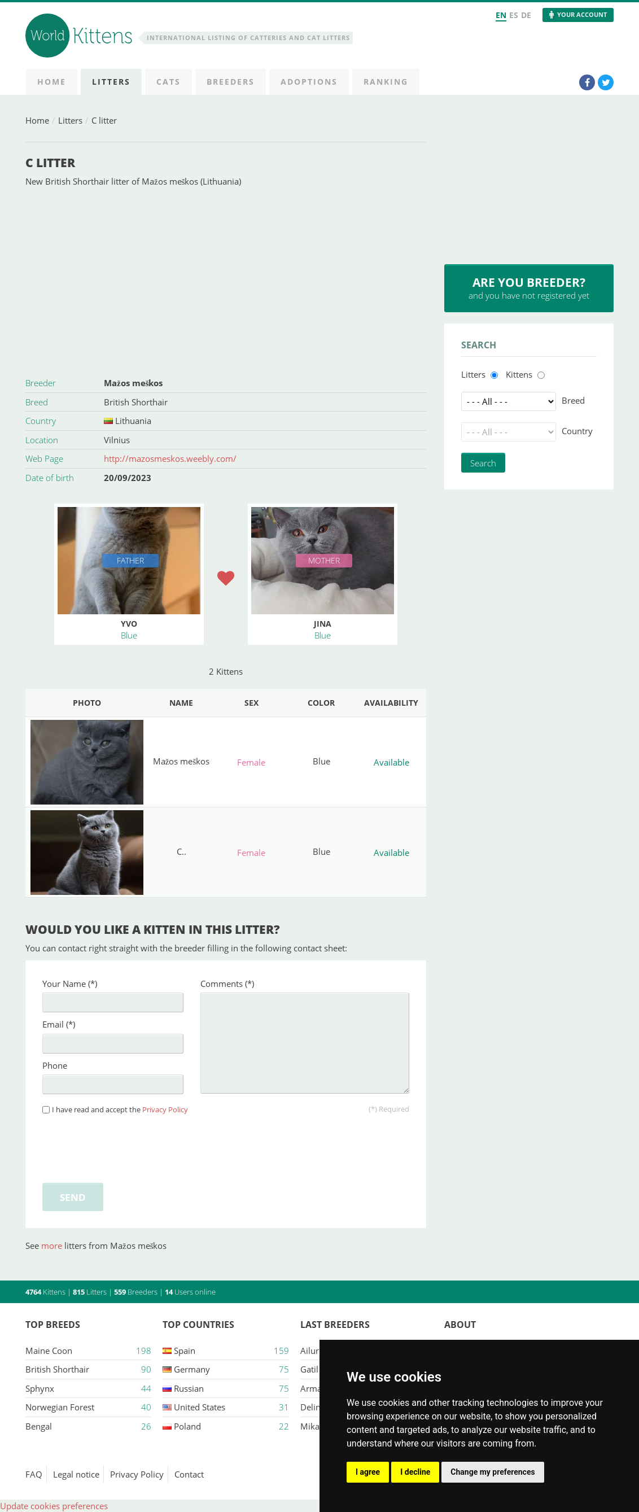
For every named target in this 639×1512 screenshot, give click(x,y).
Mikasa (314, 1426)
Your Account (582, 14)
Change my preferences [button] (492, 1471)
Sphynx (39, 1388)
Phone (54, 1065)
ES (513, 15)
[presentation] (128, 1147)
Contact (189, 1474)
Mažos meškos (133, 382)
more (52, 1245)
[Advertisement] (225, 281)
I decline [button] (415, 1471)
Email (58, 1024)
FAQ (33, 1474)
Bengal (38, 1426)
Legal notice (76, 1474)
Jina (322, 623)
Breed (573, 400)
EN (501, 15)
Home (37, 120)
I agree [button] (368, 1471)
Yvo (129, 623)
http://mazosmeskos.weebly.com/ (170, 458)
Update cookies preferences (54, 1505)
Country (577, 430)
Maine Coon (48, 1350)
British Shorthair (136, 402)
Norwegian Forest (59, 1407)
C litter (104, 120)
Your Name (69, 983)
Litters (70, 120)
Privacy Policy (165, 1110)
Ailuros (314, 1350)
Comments (227, 983)
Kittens (519, 374)
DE (526, 15)
